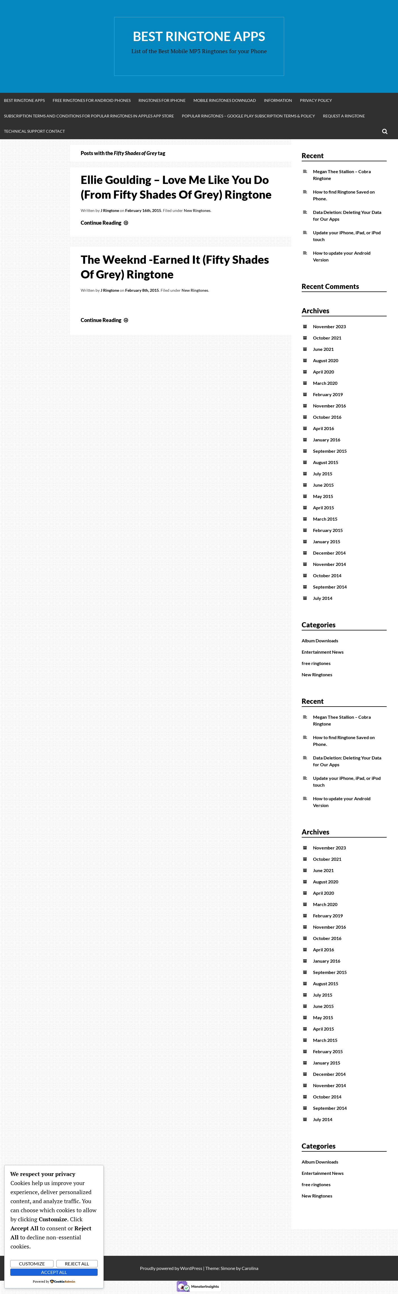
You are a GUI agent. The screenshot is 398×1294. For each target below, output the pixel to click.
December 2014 (329, 552)
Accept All (54, 1272)
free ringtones (316, 663)
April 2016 (323, 428)
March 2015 (325, 519)
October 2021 (327, 337)
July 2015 (322, 473)
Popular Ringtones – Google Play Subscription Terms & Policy (248, 115)
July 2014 (322, 598)
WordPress (191, 1268)
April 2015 (323, 507)
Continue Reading (105, 223)
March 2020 (325, 383)
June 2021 (323, 349)
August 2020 (325, 360)
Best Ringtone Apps (199, 36)
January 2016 (326, 439)
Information (278, 100)
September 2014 (330, 586)
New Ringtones (197, 210)
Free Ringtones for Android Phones (92, 100)
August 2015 (325, 462)
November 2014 (329, 564)
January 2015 (326, 541)
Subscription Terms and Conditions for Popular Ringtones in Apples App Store (89, 115)
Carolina (250, 1268)
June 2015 (323, 485)
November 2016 (329, 405)
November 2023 (329, 326)
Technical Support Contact (34, 131)
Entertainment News (323, 651)
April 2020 (323, 371)
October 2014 (327, 575)
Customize (32, 1263)
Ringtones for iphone (162, 100)
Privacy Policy (316, 100)
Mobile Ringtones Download (224, 100)
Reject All (77, 1263)
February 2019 (328, 394)
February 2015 (328, 530)
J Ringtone (110, 210)
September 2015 (330, 451)
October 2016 (327, 417)
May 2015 (323, 496)
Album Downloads (320, 640)
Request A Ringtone (344, 115)
